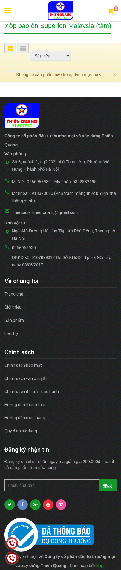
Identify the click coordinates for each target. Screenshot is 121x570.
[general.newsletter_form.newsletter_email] (60, 485)
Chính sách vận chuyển (25, 378)
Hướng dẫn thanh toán (25, 404)
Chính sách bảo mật (23, 365)
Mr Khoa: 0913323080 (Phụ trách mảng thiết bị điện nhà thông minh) (64, 197)
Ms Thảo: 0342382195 (75, 181)
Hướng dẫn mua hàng (24, 417)
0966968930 (24, 248)
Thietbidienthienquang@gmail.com (45, 212)
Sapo (101, 565)
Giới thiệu (13, 307)
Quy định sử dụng (20, 430)
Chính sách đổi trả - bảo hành (31, 391)
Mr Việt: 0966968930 (31, 181)
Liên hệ (11, 333)
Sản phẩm (14, 320)
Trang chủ (13, 294)
